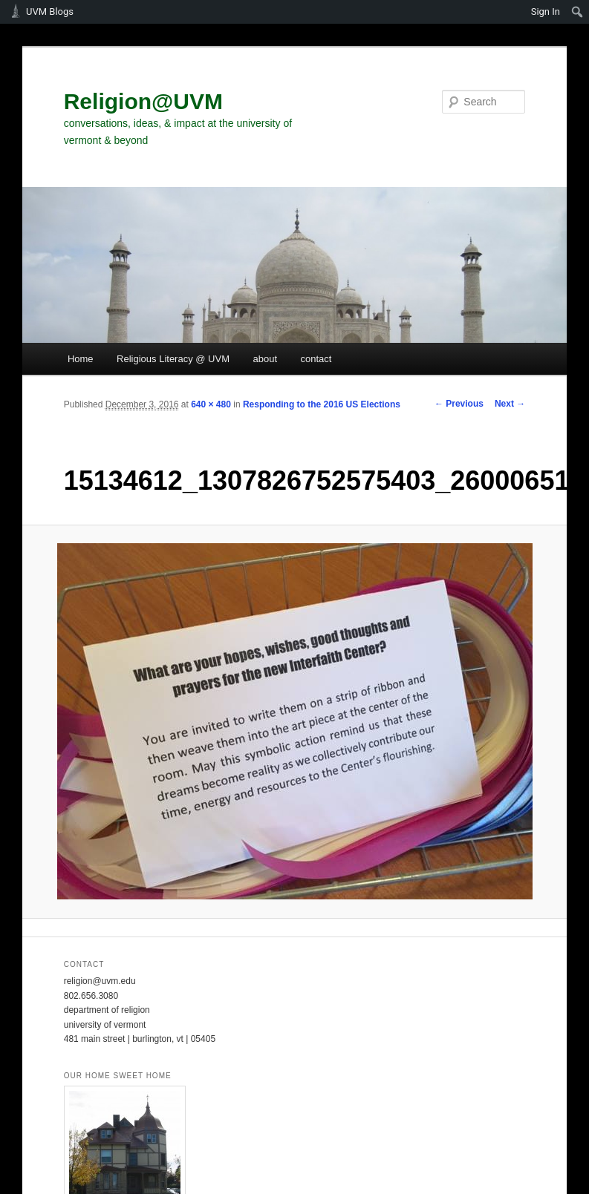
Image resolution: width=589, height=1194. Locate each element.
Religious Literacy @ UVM (173, 358)
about (265, 358)
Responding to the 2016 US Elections (321, 404)
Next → (510, 403)
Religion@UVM (143, 101)
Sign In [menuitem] (545, 11)
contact (316, 358)
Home (81, 358)
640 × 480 (211, 404)
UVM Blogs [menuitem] (50, 11)
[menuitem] (577, 12)
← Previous (459, 403)
